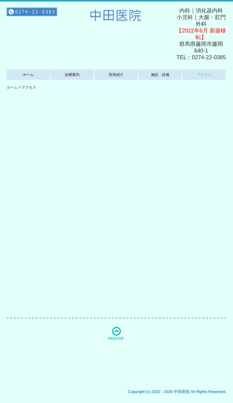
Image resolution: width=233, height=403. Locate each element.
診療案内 (72, 75)
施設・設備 (160, 75)
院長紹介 (116, 75)
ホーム (28, 75)
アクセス (204, 75)
